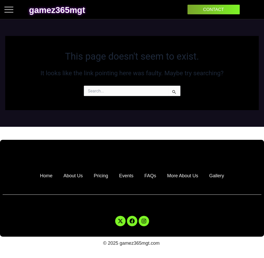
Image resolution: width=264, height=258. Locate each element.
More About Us (182, 175)
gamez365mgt (64, 9)
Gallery (216, 175)
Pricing (101, 175)
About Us (73, 175)
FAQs (150, 175)
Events (126, 175)
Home (46, 175)
